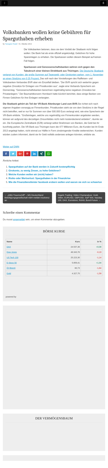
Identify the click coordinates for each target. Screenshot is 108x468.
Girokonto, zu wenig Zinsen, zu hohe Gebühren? (35, 170)
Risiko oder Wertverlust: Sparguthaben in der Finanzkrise (39, 178)
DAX (9, 247)
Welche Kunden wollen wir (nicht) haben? (31, 174)
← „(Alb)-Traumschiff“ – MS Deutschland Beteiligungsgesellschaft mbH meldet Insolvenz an (27, 197)
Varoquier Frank (11, 44)
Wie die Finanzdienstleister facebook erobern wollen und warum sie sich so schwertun (55, 182)
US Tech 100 (12, 257)
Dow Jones (12, 252)
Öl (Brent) (11, 268)
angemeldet (19, 219)
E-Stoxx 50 (12, 263)
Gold (9, 273)
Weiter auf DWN (11, 147)
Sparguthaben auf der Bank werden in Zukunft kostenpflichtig (42, 167)
